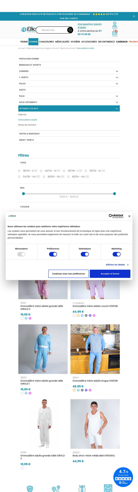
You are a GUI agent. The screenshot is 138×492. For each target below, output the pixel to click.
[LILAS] (90, 315)
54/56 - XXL (31, 176)
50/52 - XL (97, 170)
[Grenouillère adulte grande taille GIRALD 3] (43, 433)
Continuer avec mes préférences (68, 273)
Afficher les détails (115, 264)
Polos (22, 83)
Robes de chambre (27, 124)
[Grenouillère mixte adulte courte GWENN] (95, 283)
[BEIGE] (78, 315)
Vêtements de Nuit (28, 108)
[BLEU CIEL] (26, 318)
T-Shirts (23, 77)
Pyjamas (22, 114)
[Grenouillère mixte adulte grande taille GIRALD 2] (43, 284)
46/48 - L (75, 170)
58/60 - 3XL (56, 176)
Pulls (21, 96)
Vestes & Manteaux (29, 133)
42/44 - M (52, 170)
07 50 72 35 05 (90, 32)
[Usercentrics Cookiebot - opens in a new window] (111, 216)
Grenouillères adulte (27, 119)
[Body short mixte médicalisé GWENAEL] (95, 432)
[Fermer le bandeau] (129, 216)
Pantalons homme (29, 58)
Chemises (23, 71)
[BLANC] (22, 318)
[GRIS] (86, 315)
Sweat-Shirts (26, 139)
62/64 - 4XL (80, 176)
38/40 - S (30, 170)
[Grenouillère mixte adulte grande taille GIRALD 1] (43, 359)
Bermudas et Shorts (30, 65)
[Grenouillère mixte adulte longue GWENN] (95, 357)
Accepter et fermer (110, 273)
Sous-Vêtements (28, 102)
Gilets (22, 89)
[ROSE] (30, 318)
